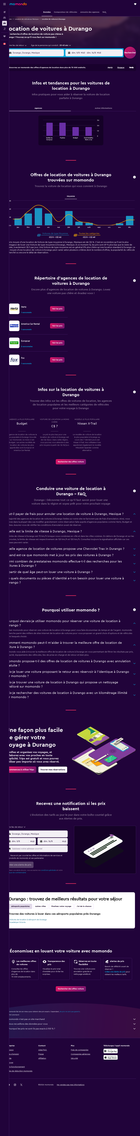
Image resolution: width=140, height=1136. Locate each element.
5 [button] (46, 87)
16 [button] (27, 100)
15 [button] (66, 93)
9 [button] (27, 93)
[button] (4, 4)
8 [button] (65, 87)
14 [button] (59, 93)
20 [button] (53, 100)
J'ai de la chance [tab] (91, 925)
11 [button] (40, 93)
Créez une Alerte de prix (117, 995)
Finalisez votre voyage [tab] (69, 925)
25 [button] (40, 106)
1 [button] (65, 81)
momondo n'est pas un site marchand (76, 1043)
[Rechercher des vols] (4, 12)
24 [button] (34, 106)
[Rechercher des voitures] (4, 23)
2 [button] (27, 87)
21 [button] (59, 100)
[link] (61, 312)
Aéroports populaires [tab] (28, 925)
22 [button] (65, 100)
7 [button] (59, 87)
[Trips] (4, 36)
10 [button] (34, 93)
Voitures (16, 19)
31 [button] (34, 112)
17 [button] (34, 100)
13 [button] (53, 93)
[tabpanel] (74, 136)
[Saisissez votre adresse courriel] (44, 867)
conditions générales (56, 888)
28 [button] (59, 106)
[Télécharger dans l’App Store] (112, 1081)
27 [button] (53, 106)
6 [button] (53, 87)
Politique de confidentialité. (23, 891)
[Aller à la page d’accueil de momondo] (18, 4)
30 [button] (27, 112)
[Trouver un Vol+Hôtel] (4, 28)
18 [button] (40, 100)
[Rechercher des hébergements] (4, 17)
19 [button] (47, 100)
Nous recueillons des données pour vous (76, 1047)
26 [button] (46, 106)
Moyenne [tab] (75, 199)
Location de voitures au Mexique (34, 19)
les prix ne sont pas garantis (77, 1035)
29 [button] (65, 106)
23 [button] (27, 106)
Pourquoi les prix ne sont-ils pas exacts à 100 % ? (76, 1052)
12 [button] (47, 93)
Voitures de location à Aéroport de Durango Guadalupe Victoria (35, 939)
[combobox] (23, 48)
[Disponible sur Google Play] (112, 1074)
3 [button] (33, 87)
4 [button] (40, 87)
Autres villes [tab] (48, 925)
